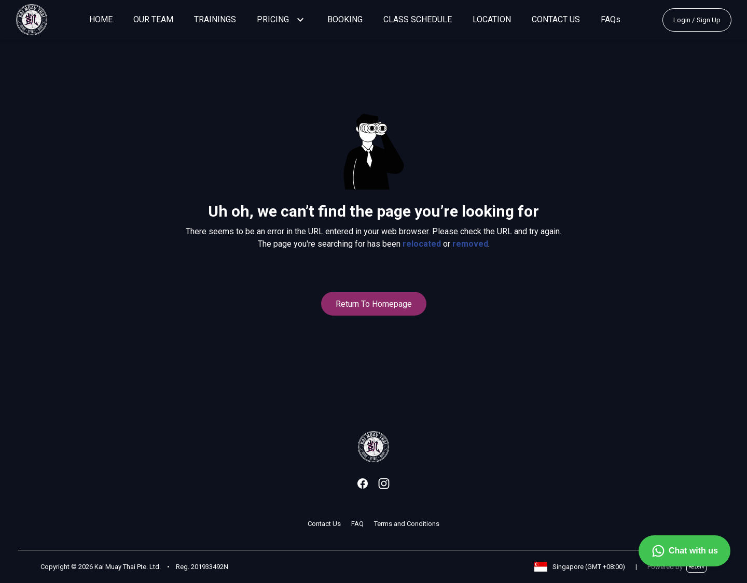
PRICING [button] (273, 19)
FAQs (610, 19)
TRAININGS (215, 19)
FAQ (357, 524)
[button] (300, 19)
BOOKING (345, 19)
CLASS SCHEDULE (417, 19)
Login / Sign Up (697, 20)
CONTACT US (556, 19)
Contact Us (324, 524)
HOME (101, 19)
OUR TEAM (153, 19)
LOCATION (492, 19)
